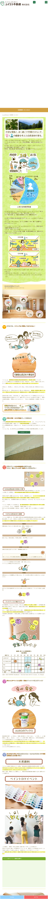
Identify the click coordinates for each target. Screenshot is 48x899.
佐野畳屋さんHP (25, 432)
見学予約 (36, 897)
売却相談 (12, 897)
